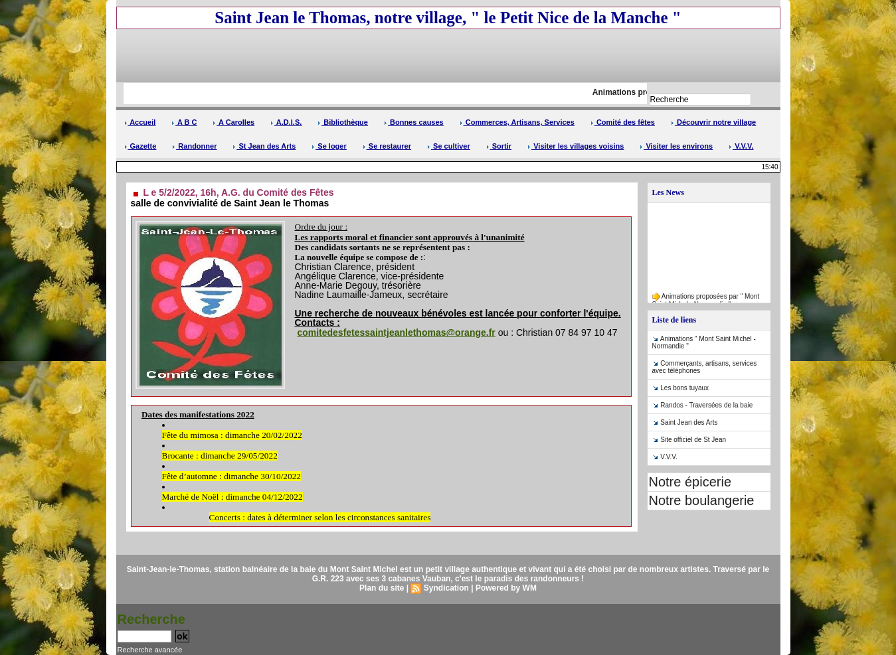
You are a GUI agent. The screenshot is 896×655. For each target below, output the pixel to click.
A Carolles (233, 122)
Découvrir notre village (713, 122)
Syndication (446, 588)
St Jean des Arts (264, 146)
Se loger (329, 146)
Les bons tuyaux (684, 388)
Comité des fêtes (622, 122)
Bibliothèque (342, 122)
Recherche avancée (150, 650)
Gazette (140, 146)
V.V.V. (741, 146)
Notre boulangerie (702, 500)
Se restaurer (387, 146)
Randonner (194, 146)
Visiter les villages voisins (575, 146)
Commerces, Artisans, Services (517, 122)
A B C (184, 122)
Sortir (498, 146)
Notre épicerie (690, 481)
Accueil (140, 122)
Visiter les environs (676, 146)
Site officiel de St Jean (693, 439)
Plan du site (381, 588)
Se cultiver (448, 146)
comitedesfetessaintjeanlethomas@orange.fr (396, 332)
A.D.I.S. (286, 122)
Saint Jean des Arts (688, 422)
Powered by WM (506, 588)
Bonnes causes (414, 122)
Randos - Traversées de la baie (706, 405)
